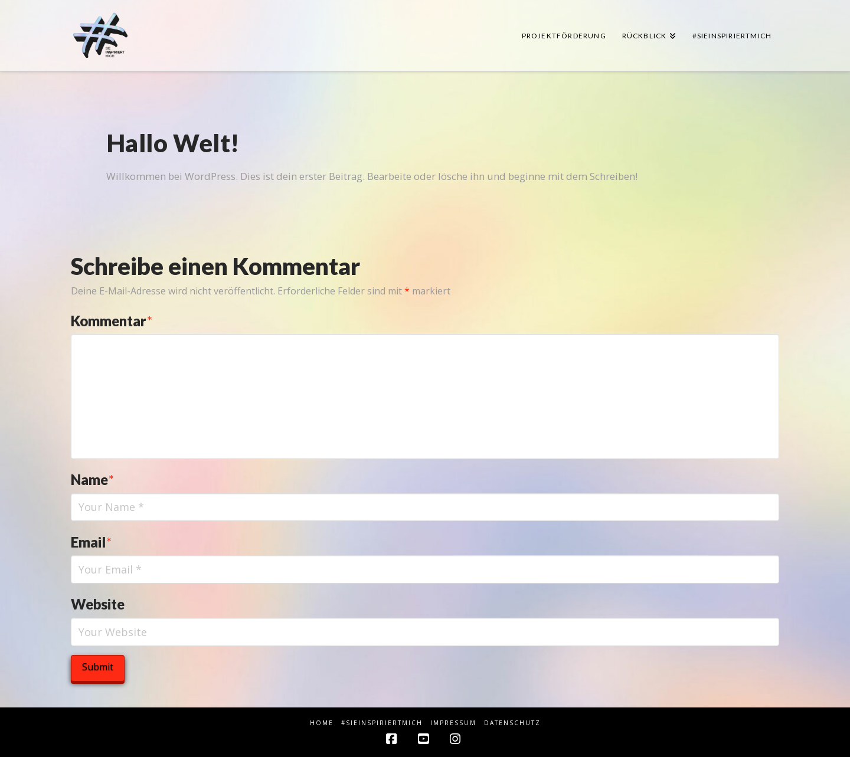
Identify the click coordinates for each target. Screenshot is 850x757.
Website (98, 603)
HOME (322, 723)
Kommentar (111, 320)
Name (92, 479)
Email (91, 541)
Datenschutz (512, 723)
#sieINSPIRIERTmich (382, 723)
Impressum (453, 723)
